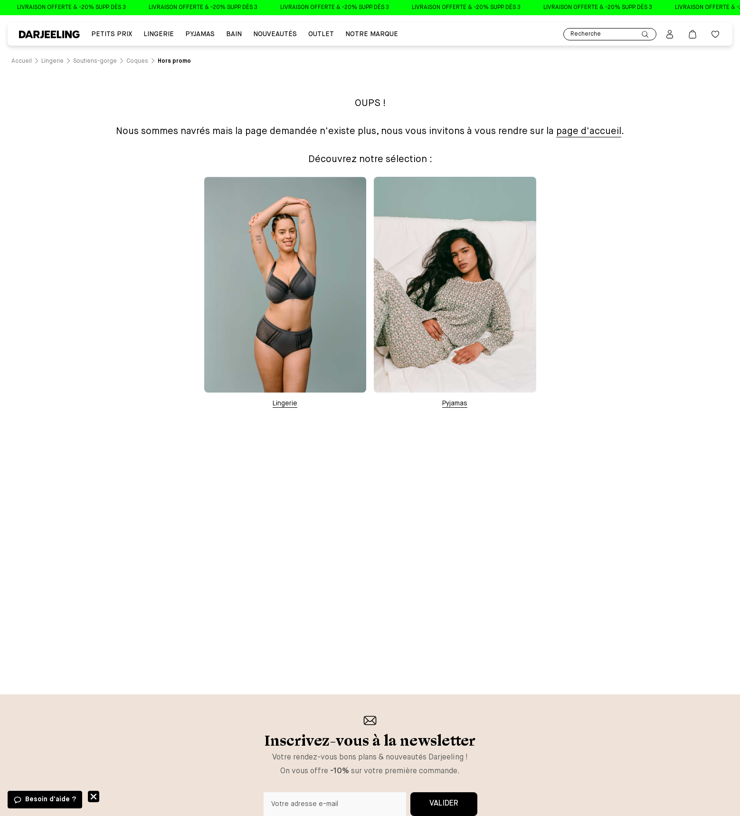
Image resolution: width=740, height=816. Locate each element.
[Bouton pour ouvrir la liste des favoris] (715, 34)
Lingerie (285, 403)
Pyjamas (454, 403)
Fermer (93, 796)
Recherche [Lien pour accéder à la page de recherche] (609, 34)
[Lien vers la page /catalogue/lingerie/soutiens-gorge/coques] (137, 61)
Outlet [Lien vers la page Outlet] (321, 34)
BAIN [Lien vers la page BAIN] (234, 34)
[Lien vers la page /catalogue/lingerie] (52, 61)
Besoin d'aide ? (50, 799)
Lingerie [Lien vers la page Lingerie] (158, 34)
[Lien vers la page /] (21, 61)
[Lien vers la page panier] (692, 34)
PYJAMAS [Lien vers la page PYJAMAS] (200, 34)
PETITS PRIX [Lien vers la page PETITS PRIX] (111, 34)
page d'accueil (588, 131)
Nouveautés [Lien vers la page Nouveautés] (275, 34)
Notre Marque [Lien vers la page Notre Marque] (371, 34)
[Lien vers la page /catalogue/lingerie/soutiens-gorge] (95, 61)
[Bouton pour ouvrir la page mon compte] (669, 34)
